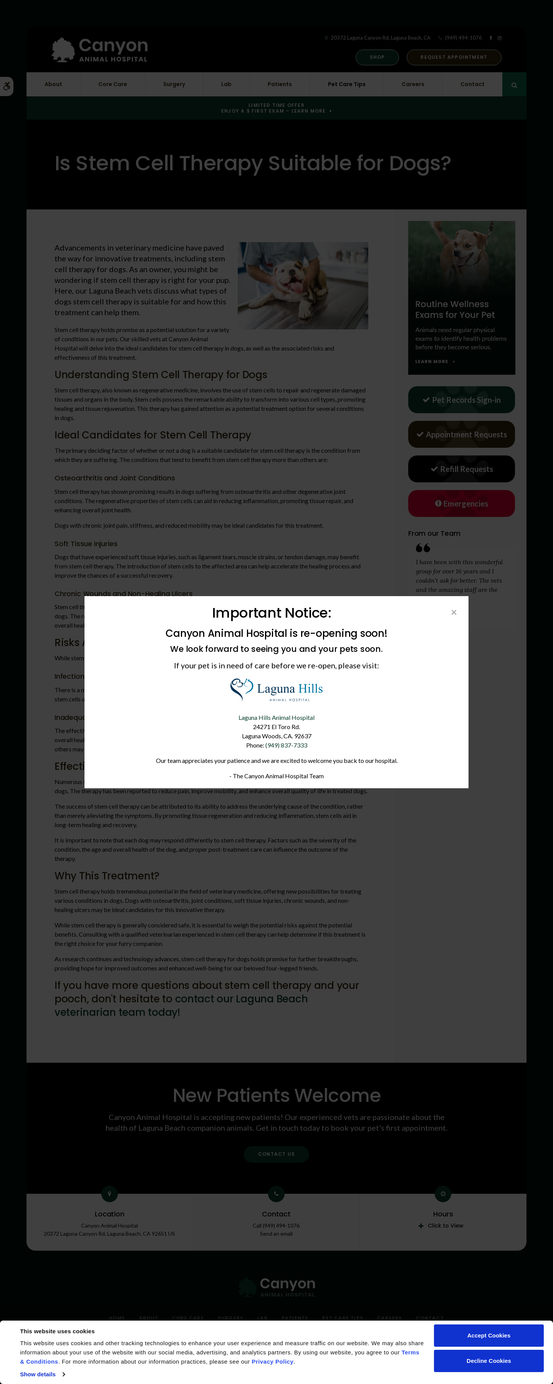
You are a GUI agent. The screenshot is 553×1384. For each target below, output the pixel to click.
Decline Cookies (489, 1360)
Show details (38, 1374)
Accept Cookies (489, 1335)
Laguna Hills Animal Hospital (276, 717)
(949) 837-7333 (286, 745)
